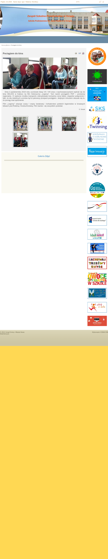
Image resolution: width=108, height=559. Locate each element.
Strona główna (5, 45)
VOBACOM (104, 332)
